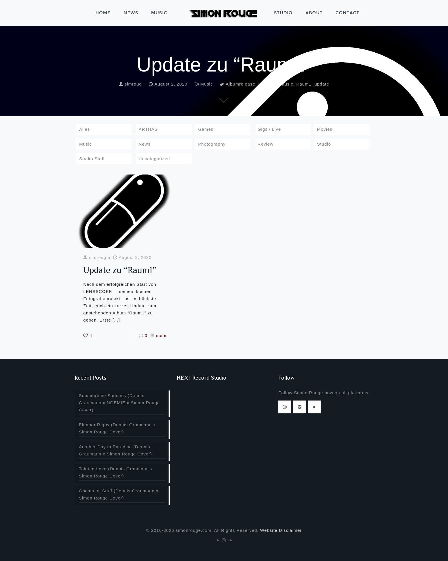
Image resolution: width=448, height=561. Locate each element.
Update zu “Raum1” (119, 270)
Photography (211, 144)
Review (265, 144)
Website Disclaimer (281, 530)
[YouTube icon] (218, 540)
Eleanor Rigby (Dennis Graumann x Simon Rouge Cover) (117, 428)
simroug (133, 84)
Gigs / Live (269, 129)
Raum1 (303, 84)
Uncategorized (154, 158)
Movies (325, 129)
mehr (161, 335)
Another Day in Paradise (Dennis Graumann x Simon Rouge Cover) (115, 450)
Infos (263, 84)
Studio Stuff (92, 158)
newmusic (282, 84)
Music (206, 84)
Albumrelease (240, 84)
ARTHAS (148, 129)
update (321, 84)
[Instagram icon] (224, 540)
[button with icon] (284, 407)
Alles (84, 129)
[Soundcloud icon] (230, 540)
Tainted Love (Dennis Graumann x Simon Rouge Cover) (116, 472)
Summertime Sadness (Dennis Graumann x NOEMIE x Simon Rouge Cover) (119, 402)
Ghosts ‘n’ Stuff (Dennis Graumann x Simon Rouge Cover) (118, 494)
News (145, 144)
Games (205, 129)
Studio (324, 144)
